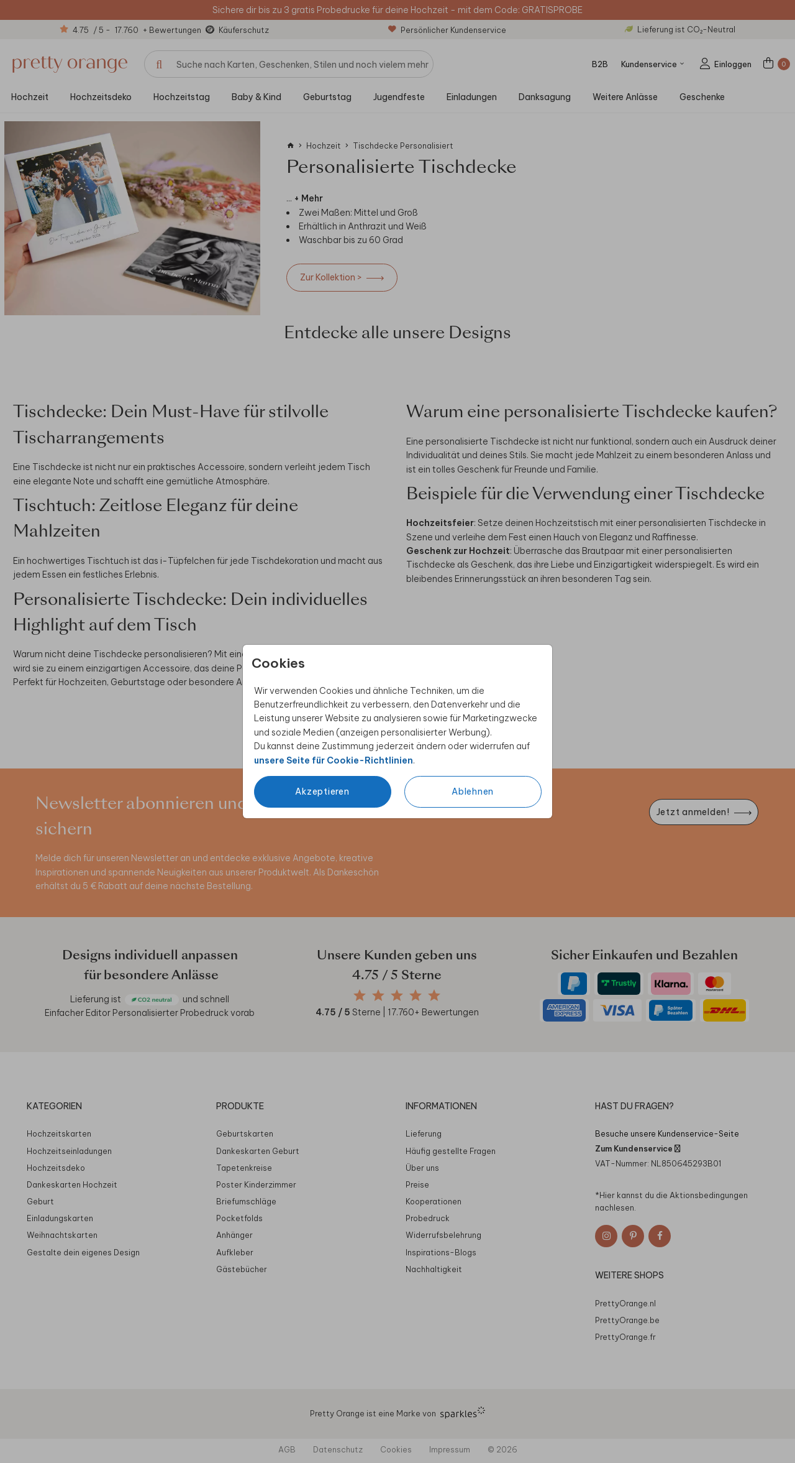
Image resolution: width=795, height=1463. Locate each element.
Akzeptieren (322, 791)
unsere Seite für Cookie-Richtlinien (333, 760)
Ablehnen (473, 791)
